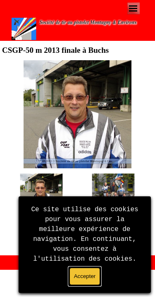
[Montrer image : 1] (41, 194)
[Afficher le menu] (133, 8)
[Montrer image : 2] (113, 194)
